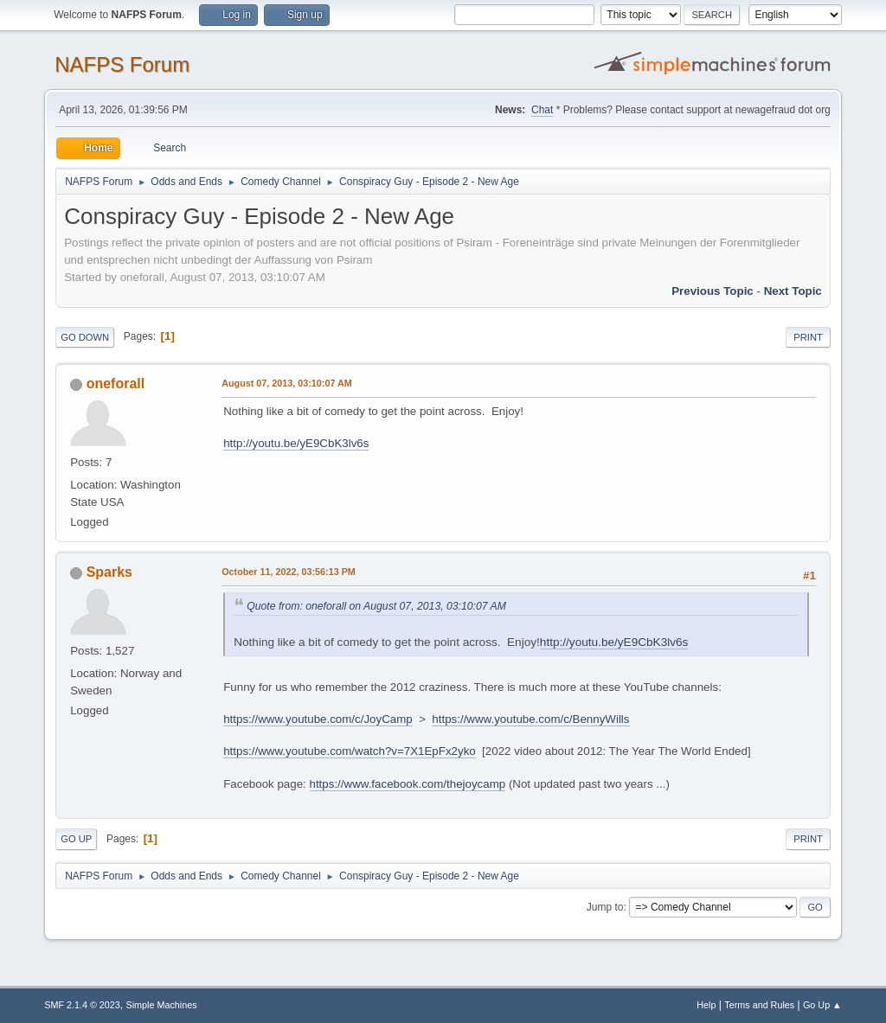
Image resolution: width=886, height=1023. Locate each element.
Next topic (793, 291)
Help (706, 1005)
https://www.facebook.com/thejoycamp (408, 783)
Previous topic (712, 291)
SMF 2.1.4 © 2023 (82, 1005)
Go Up (76, 839)
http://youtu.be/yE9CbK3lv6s (296, 443)
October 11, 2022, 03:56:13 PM (289, 571)
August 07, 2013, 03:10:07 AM (287, 383)
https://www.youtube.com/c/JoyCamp (318, 719)
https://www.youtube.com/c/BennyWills (530, 719)
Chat (542, 110)
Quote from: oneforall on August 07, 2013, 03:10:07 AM (376, 606)
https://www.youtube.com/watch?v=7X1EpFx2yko (349, 751)
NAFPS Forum (122, 64)
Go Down (85, 337)
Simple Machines (161, 1005)
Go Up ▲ (822, 1005)
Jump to (605, 907)
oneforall (116, 383)
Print (808, 337)
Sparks (109, 572)
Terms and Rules (759, 1005)
